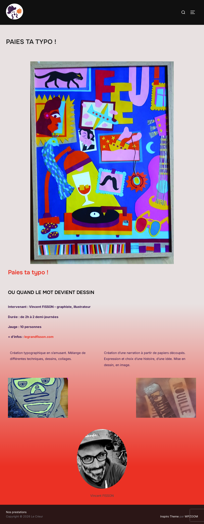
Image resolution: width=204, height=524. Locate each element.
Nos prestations (16, 512)
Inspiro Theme (169, 516)
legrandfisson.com (39, 337)
